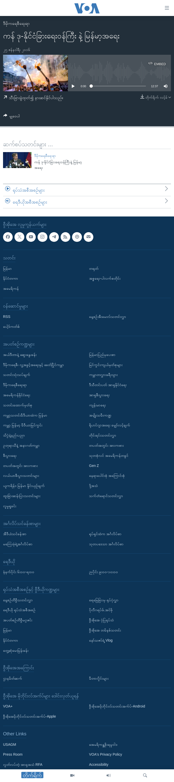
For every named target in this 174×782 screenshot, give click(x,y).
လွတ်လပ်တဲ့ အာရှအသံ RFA (22, 764)
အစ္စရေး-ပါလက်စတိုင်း (104, 278)
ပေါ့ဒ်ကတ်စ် (11, 326)
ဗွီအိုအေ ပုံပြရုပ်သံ (101, 620)
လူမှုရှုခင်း (9, 506)
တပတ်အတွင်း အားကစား (20, 465)
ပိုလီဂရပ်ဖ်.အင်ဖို (101, 610)
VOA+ (8, 706)
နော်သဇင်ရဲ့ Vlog (101, 640)
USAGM (9, 744)
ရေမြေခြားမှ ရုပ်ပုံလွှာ (103, 600)
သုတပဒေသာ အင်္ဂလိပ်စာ (106, 544)
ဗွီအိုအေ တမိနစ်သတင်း (105, 630)
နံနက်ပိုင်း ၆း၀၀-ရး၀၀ (18, 572)
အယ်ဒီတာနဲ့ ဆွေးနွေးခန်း (20, 355)
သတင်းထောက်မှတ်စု (17, 405)
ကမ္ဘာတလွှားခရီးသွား (103, 375)
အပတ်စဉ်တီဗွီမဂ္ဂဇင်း (17, 620)
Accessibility (98, 764)
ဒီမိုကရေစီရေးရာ (16, 23)
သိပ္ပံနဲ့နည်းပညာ (14, 435)
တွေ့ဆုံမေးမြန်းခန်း (15, 650)
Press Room (13, 754)
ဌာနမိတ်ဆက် (12, 678)
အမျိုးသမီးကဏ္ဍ (100, 415)
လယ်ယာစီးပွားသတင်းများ (21, 476)
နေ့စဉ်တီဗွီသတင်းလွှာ (18, 600)
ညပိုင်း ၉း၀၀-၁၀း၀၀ (103, 572)
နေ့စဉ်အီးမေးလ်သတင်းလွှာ (107, 316)
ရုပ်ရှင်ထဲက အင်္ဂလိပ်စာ (105, 534)
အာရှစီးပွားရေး (99, 395)
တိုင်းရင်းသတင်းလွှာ (102, 435)
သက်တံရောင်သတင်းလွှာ (106, 496)
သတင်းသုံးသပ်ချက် (16, 375)
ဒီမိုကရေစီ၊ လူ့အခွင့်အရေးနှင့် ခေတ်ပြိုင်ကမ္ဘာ (33, 364)
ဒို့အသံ (93, 486)
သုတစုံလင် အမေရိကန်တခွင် (108, 455)
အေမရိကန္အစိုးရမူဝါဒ (103, 744)
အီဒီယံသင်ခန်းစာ (14, 534)
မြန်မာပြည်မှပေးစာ (102, 355)
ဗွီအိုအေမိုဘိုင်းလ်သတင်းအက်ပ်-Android (117, 706)
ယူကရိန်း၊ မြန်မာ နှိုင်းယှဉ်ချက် (24, 486)
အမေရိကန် (11, 288)
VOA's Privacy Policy (105, 754)
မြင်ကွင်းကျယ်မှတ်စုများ (106, 364)
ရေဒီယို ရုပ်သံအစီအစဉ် (19, 610)
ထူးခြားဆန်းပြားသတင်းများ (21, 496)
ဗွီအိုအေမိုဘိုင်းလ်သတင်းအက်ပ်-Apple (29, 716)
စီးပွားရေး (9, 455)
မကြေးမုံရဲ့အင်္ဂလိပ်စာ (17, 544)
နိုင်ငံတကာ (10, 278)
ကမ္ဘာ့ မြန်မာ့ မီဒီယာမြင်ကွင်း (22, 425)
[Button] (11, 117)
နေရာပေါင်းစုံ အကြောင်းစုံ (107, 476)
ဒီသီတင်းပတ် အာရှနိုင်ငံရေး (108, 385)
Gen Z (94, 465)
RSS (6, 316)
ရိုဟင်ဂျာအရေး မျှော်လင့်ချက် (109, 425)
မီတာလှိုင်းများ (99, 678)
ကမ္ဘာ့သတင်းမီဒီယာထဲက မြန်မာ (25, 415)
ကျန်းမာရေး (97, 405)
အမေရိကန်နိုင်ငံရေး (16, 395)
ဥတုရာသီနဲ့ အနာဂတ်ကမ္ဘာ (21, 445)
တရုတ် (93, 268)
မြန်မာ (7, 268)
